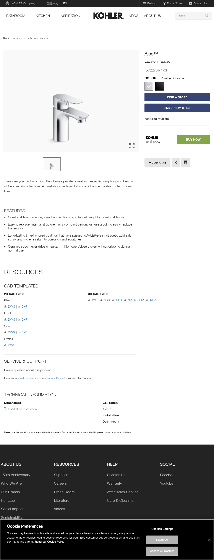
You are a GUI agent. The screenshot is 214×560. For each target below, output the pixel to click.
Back (6, 38)
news (133, 16)
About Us (152, 16)
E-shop (149, 3)
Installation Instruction (22, 409)
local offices (55, 378)
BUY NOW (193, 139)
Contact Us (198, 3)
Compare (159, 162)
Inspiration (70, 16)
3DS (107, 300)
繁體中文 (52, 3)
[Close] (209, 540)
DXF (24, 306)
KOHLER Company (23, 3)
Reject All (162, 540)
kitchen (43, 16)
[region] (107, 539)
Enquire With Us (177, 108)
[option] (71, 101)
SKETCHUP (136, 300)
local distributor (28, 378)
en (65, 3)
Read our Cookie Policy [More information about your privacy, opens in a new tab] (49, 541)
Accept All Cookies (162, 551)
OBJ (119, 300)
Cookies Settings (162, 529)
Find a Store (172, 3)
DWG (11, 306)
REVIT (154, 300)
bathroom (15, 16)
